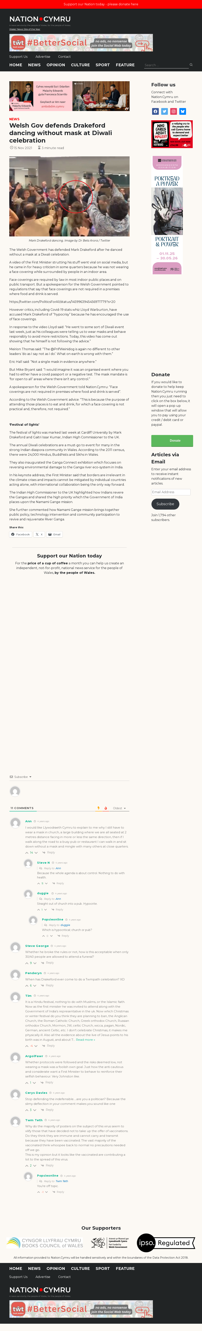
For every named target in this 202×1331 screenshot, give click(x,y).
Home (15, 65)
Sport (103, 65)
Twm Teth (34, 1120)
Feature (125, 65)
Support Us (18, 57)
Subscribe (165, 504)
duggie (43, 893)
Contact (64, 57)
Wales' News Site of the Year (24, 29)
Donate (175, 440)
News (34, 65)
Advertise (43, 57)
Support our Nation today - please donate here (101, 4)
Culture (80, 65)
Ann (58, 868)
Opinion (56, 65)
